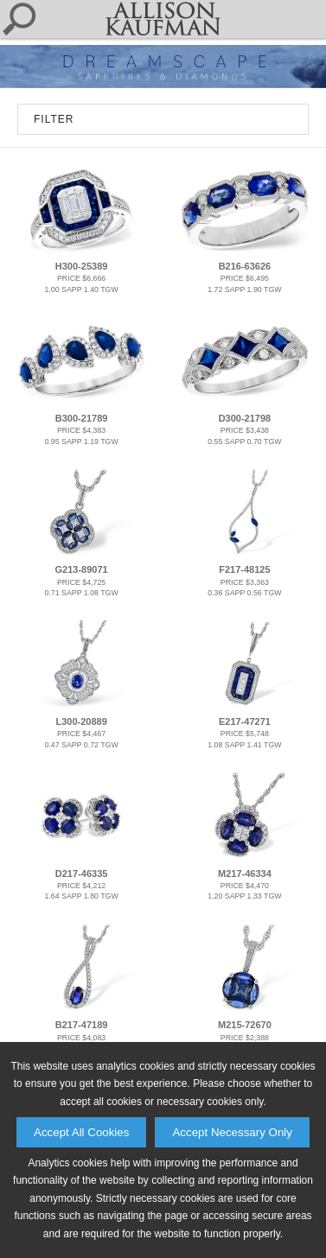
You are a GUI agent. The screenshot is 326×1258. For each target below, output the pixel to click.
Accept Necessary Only (232, 1132)
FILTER (54, 119)
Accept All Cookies (81, 1132)
